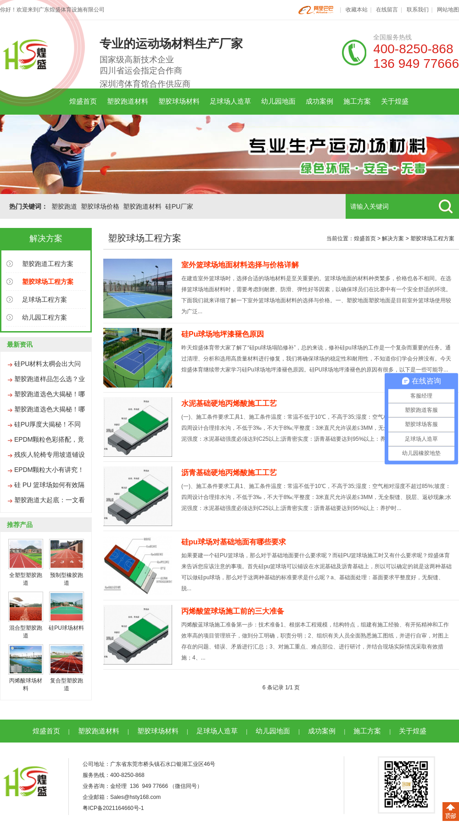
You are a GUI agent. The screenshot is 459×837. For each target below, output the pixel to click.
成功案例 (319, 101)
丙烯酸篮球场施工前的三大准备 (232, 611)
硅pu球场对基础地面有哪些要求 (233, 542)
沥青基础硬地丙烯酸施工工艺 (229, 473)
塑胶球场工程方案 (432, 238)
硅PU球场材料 (66, 628)
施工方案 (357, 101)
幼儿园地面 (278, 101)
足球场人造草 (230, 101)
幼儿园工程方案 (44, 317)
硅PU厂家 (179, 206)
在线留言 (387, 9)
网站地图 (448, 9)
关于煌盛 (395, 101)
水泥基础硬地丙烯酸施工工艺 (229, 403)
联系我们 (418, 9)
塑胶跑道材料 (127, 101)
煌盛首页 (83, 101)
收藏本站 (357, 9)
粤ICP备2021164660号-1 (113, 808)
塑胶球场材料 (179, 101)
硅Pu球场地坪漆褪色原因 (222, 334)
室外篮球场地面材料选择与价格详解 (240, 265)
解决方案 (393, 238)
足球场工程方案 (44, 299)
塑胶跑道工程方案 (47, 263)
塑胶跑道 (64, 206)
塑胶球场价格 (100, 206)
